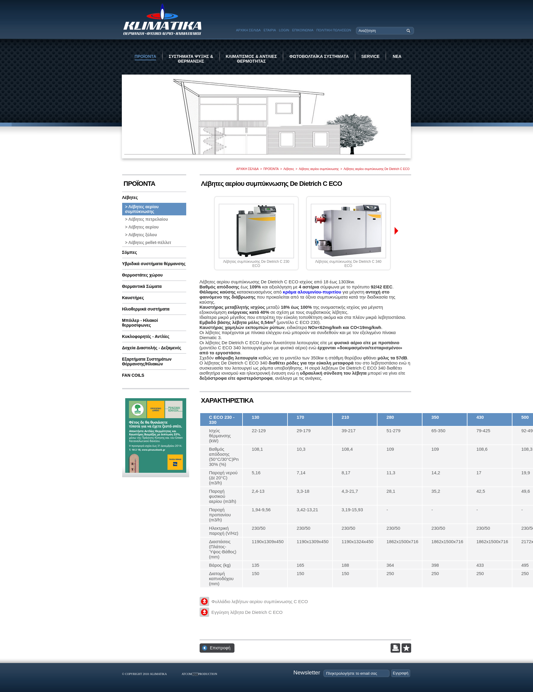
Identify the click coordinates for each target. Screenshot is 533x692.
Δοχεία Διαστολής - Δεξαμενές (151, 347)
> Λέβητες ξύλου (141, 234)
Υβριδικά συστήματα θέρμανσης (154, 263)
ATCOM (187, 674)
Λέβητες (288, 169)
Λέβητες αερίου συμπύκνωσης (319, 169)
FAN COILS (133, 375)
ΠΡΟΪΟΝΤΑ (145, 56)
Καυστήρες (133, 297)
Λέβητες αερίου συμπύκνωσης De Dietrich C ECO (376, 169)
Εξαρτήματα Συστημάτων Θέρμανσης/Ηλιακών (147, 361)
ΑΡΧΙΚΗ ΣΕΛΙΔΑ (248, 30)
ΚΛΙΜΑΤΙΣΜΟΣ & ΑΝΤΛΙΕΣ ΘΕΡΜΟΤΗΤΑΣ (251, 59)
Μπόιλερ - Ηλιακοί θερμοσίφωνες (140, 323)
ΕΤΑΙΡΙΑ (270, 30)
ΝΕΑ (397, 56)
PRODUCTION (207, 674)
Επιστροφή (220, 647)
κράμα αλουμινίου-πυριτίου (312, 291)
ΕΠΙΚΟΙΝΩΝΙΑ (302, 30)
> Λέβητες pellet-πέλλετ (148, 242)
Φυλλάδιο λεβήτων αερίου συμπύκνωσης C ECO (260, 601)
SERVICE (370, 56)
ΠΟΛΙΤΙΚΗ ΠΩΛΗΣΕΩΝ (333, 30)
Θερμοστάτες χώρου (142, 275)
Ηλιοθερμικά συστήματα (146, 309)
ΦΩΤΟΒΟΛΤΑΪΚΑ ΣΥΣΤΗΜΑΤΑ (319, 56)
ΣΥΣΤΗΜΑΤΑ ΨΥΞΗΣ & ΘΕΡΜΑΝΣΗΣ (191, 59)
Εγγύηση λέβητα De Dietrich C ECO (247, 612)
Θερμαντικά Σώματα (142, 286)
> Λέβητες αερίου (142, 227)
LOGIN (284, 30)
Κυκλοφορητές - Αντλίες (146, 336)
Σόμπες (129, 252)
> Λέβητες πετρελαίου (146, 219)
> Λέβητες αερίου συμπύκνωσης (142, 209)
